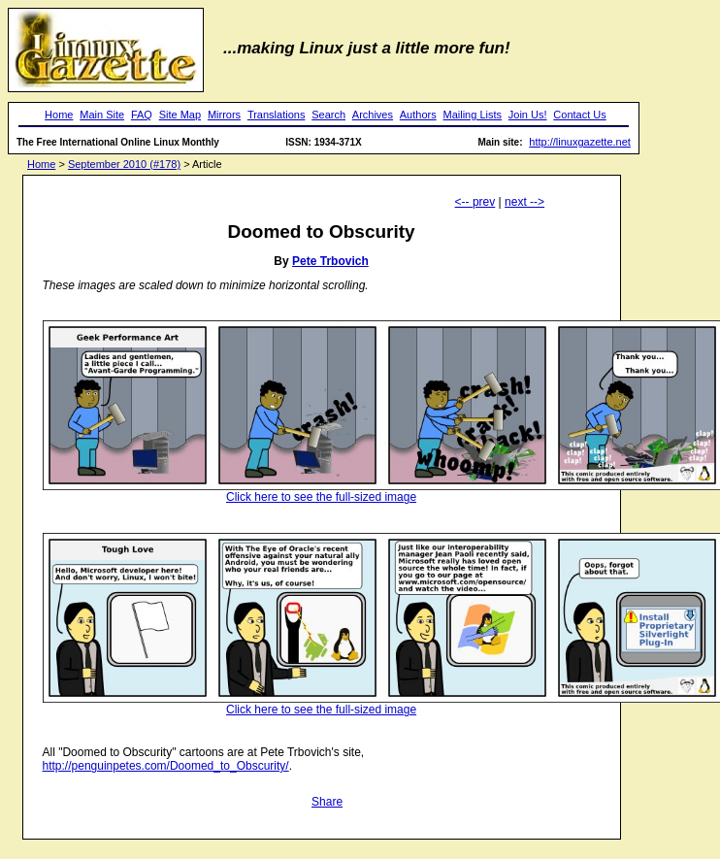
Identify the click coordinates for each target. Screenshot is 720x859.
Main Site (102, 114)
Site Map (180, 114)
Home (59, 114)
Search (328, 114)
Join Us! (527, 114)
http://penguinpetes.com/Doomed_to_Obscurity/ (166, 766)
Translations (276, 114)
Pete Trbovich (330, 261)
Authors (418, 114)
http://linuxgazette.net (580, 142)
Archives (372, 114)
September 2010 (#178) (124, 164)
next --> (524, 202)
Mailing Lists (472, 114)
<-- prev (475, 202)
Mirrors (224, 114)
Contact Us (579, 114)
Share (327, 802)
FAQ (141, 114)
